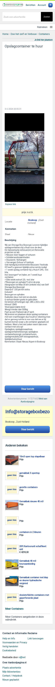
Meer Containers (14, 608)
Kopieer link (10, 204)
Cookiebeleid (9, 650)
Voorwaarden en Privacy (14, 642)
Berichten (30, 5)
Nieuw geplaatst (10, 679)
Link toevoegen (35, 638)
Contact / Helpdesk (12, 675)
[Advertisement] (27, 77)
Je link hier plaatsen (43, 40)
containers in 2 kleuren (30, 532)
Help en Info (8, 638)
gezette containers (28, 487)
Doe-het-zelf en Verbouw (24, 34)
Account (42, 5)
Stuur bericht (27, 389)
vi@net (22, 657)
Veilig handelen (10, 646)
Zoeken (47, 17)
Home (5, 34)
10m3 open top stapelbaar (32, 456)
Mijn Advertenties (11, 671)
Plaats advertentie (11, 667)
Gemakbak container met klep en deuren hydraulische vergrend (33, 580)
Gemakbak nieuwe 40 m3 (31, 501)
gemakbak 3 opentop (29, 473)
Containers (44, 34)
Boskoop (33, 220)
